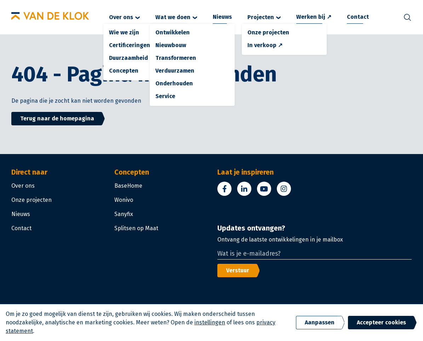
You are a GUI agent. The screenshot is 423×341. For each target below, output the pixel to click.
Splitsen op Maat (136, 228)
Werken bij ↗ (313, 16)
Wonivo (123, 200)
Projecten (264, 17)
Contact (358, 16)
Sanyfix (123, 214)
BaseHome (128, 185)
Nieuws (222, 16)
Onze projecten (31, 200)
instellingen (209, 322)
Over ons (124, 17)
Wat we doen (176, 17)
